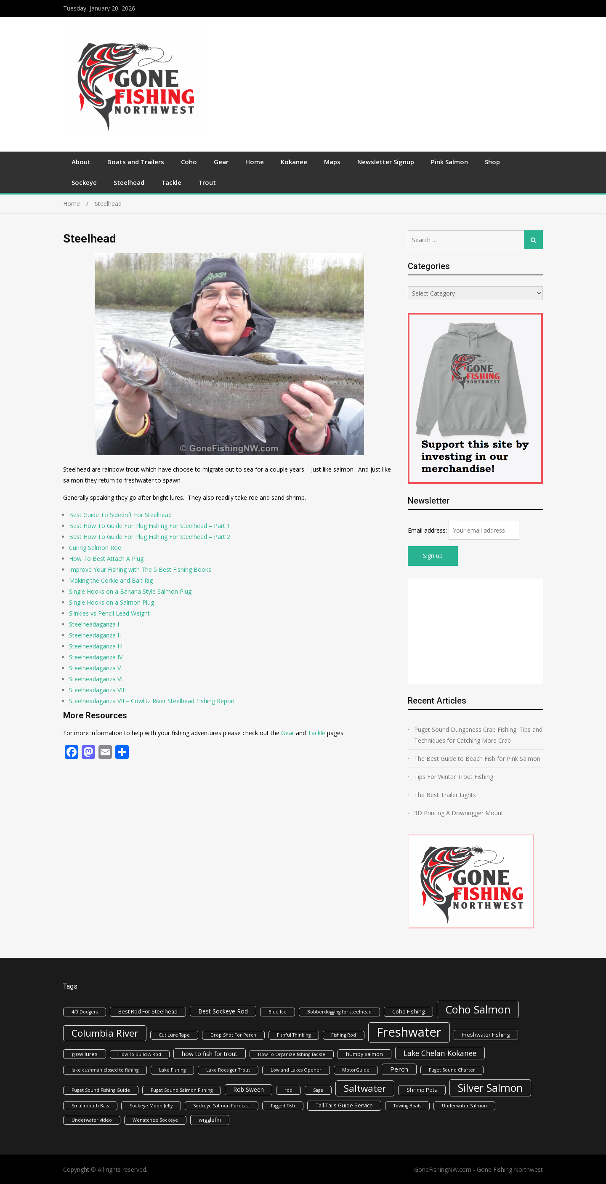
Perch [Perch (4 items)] (399, 1069)
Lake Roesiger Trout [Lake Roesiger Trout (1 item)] (228, 1070)
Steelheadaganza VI (95, 679)
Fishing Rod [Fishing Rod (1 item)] (343, 1035)
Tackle (171, 182)
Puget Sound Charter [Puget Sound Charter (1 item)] (452, 1070)
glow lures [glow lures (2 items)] (85, 1054)
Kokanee (294, 161)
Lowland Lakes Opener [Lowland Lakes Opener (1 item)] (296, 1070)
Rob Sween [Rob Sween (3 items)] (248, 1089)
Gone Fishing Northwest (510, 1169)
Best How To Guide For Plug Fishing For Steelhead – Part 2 (149, 537)
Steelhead (129, 182)
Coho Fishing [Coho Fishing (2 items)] (408, 1011)
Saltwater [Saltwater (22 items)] (365, 1088)
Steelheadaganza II (95, 635)
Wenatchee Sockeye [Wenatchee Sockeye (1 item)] (155, 1120)
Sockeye (84, 182)
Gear (221, 161)
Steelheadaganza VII (96, 690)
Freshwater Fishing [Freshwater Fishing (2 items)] (486, 1034)
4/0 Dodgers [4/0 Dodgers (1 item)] (85, 1012)
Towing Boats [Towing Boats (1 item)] (407, 1106)
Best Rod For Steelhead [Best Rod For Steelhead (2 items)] (148, 1011)
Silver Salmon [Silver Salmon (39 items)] (490, 1087)
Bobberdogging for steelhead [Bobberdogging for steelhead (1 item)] (339, 1012)
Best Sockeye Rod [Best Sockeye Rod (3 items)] (223, 1011)
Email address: (428, 530)
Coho (189, 161)
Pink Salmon (449, 161)
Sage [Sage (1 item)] (318, 1090)
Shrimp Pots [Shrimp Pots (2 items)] (422, 1089)
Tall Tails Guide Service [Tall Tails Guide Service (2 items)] (344, 1105)
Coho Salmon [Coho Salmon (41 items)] (477, 1009)
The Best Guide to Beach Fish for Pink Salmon (477, 759)
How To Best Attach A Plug (106, 559)
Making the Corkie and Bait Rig (111, 580)
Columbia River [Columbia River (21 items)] (105, 1033)
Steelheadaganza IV (95, 657)
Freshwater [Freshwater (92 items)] (409, 1032)
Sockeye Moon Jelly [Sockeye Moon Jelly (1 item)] (151, 1106)
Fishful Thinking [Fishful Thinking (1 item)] (294, 1035)
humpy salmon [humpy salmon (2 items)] (364, 1054)
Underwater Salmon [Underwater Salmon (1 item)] (464, 1106)
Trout (207, 182)
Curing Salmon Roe (95, 548)
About (81, 161)
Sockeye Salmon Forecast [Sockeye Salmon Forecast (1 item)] (221, 1106)
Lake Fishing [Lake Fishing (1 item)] (172, 1070)
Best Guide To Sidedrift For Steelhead (120, 515)
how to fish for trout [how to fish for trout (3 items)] (209, 1054)
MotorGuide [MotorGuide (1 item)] (355, 1070)
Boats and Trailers (135, 161)
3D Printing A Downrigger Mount (458, 813)
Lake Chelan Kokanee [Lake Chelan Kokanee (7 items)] (440, 1053)
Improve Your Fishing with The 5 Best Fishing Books (140, 569)
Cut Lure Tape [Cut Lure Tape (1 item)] (174, 1035)
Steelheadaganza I (94, 624)
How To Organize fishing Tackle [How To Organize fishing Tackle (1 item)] (291, 1054)
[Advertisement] (375, 84)
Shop (492, 161)
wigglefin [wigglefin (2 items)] (210, 1119)
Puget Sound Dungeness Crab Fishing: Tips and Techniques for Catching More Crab (478, 734)
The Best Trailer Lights (445, 795)
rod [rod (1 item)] (288, 1090)
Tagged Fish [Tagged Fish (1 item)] (283, 1106)
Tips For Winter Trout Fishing (453, 777)
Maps (332, 161)
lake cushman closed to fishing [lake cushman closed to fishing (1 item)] (105, 1070)
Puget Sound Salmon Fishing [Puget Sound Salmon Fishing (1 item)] (182, 1090)
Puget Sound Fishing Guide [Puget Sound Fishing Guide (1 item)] (101, 1090)
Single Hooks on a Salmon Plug (111, 602)
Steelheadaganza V (95, 668)
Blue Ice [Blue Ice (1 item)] (277, 1012)
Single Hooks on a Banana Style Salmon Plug (130, 591)
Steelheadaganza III (95, 646)
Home (254, 161)
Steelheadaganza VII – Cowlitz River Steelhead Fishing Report (152, 701)
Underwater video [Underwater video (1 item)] (92, 1120)
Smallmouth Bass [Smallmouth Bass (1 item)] (90, 1106)
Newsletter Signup (385, 161)
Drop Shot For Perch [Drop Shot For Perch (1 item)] (233, 1035)
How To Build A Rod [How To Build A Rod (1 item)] (139, 1054)
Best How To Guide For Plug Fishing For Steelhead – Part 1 (149, 526)
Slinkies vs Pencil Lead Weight (109, 613)
